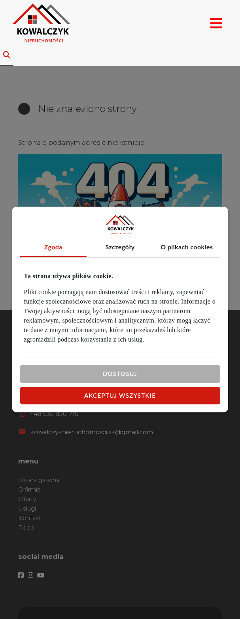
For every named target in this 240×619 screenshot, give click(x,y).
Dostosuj (120, 373)
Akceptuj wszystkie (120, 395)
